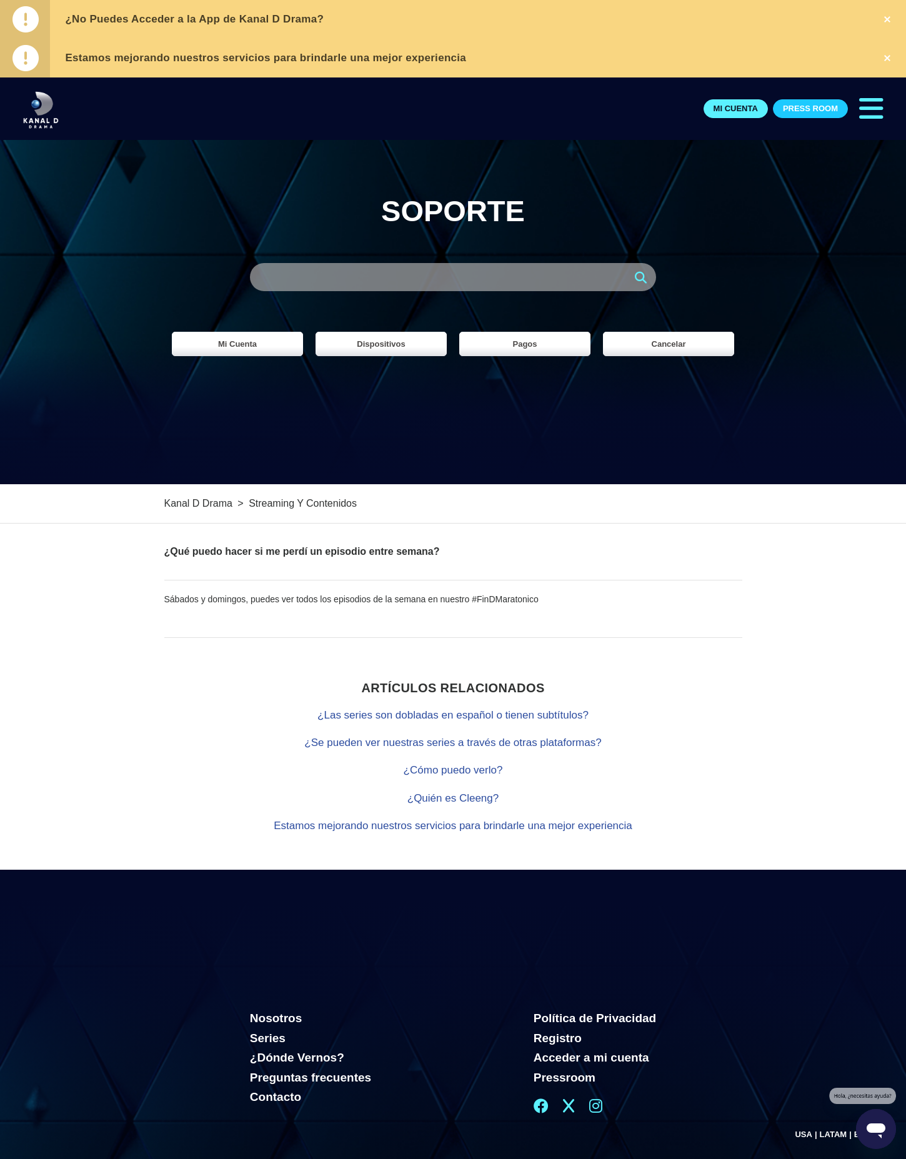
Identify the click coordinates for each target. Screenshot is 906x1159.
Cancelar (669, 344)
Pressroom (564, 1077)
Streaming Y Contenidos (303, 503)
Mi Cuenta (736, 108)
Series (268, 1038)
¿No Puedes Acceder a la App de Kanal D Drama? (194, 19)
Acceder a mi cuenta (591, 1057)
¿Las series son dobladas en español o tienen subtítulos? (453, 715)
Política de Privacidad (595, 1018)
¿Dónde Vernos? (297, 1057)
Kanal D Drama (198, 503)
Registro (558, 1038)
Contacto (275, 1096)
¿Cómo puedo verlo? (453, 770)
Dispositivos (381, 344)
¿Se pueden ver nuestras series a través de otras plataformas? (452, 743)
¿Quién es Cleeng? (453, 798)
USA (803, 1134)
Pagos (524, 344)
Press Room (810, 108)
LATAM (833, 1134)
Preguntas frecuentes (310, 1077)
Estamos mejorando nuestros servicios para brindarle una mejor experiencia (265, 58)
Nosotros (276, 1018)
